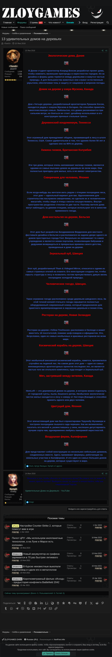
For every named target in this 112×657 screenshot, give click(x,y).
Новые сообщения (9, 27)
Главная (7, 22)
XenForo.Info (59, 639)
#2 (106, 474)
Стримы (36, 22)
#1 (106, 51)
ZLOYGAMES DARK (12, 639)
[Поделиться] (102, 50)
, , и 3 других (45, 466)
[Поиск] (108, 22)
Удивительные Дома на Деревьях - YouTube (47, 490)
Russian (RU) (31, 639)
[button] (14, 22)
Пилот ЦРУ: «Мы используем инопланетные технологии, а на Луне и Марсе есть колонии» (37, 541)
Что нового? (55, 22)
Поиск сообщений (28, 27)
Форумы (22, 22)
